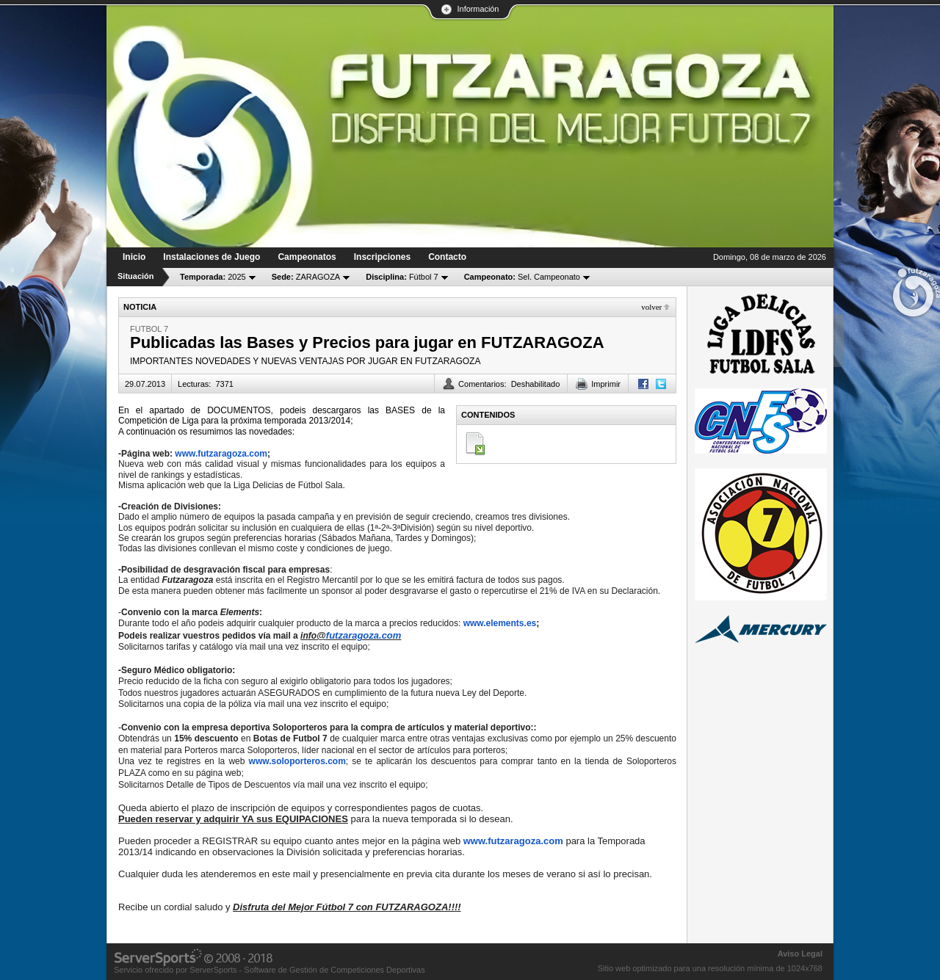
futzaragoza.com (364, 635)
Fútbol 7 (402, 276)
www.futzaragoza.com (221, 454)
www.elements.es (500, 623)
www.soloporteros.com (297, 761)
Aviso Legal (800, 953)
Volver (651, 306)
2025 (213, 276)
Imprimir (606, 384)
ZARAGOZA (306, 276)
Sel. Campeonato (522, 276)
